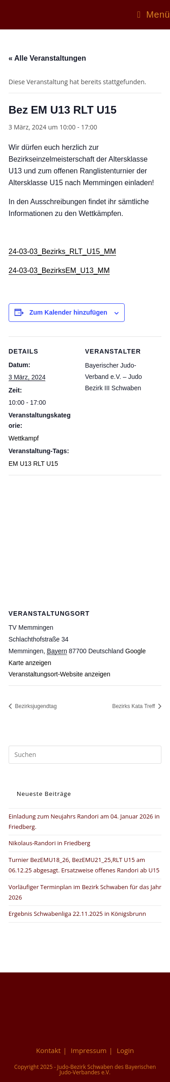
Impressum (89, 1050)
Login (125, 1050)
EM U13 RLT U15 (33, 463)
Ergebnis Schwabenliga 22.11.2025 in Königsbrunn (77, 914)
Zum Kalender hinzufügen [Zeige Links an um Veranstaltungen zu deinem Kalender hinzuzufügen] (68, 312)
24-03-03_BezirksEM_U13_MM (59, 270)
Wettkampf (24, 438)
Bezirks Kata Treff (134, 706)
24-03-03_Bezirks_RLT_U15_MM (62, 251)
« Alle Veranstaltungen (47, 58)
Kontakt (48, 1050)
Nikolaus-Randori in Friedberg (49, 843)
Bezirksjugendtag (35, 706)
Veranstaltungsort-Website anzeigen (60, 674)
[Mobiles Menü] (153, 14)
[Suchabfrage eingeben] (85, 755)
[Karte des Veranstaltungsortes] (85, 540)
